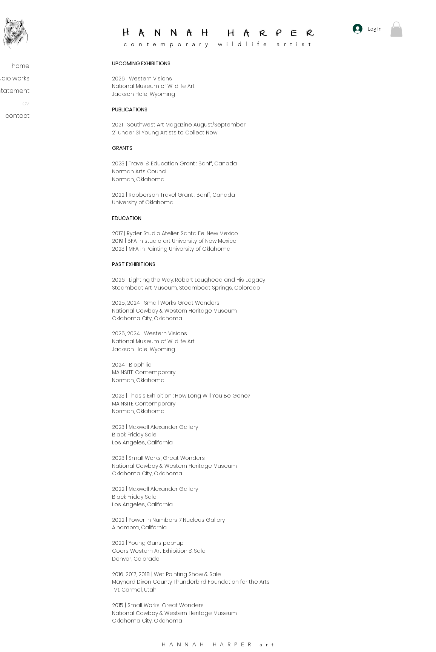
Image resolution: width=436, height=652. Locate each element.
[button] (396, 29)
